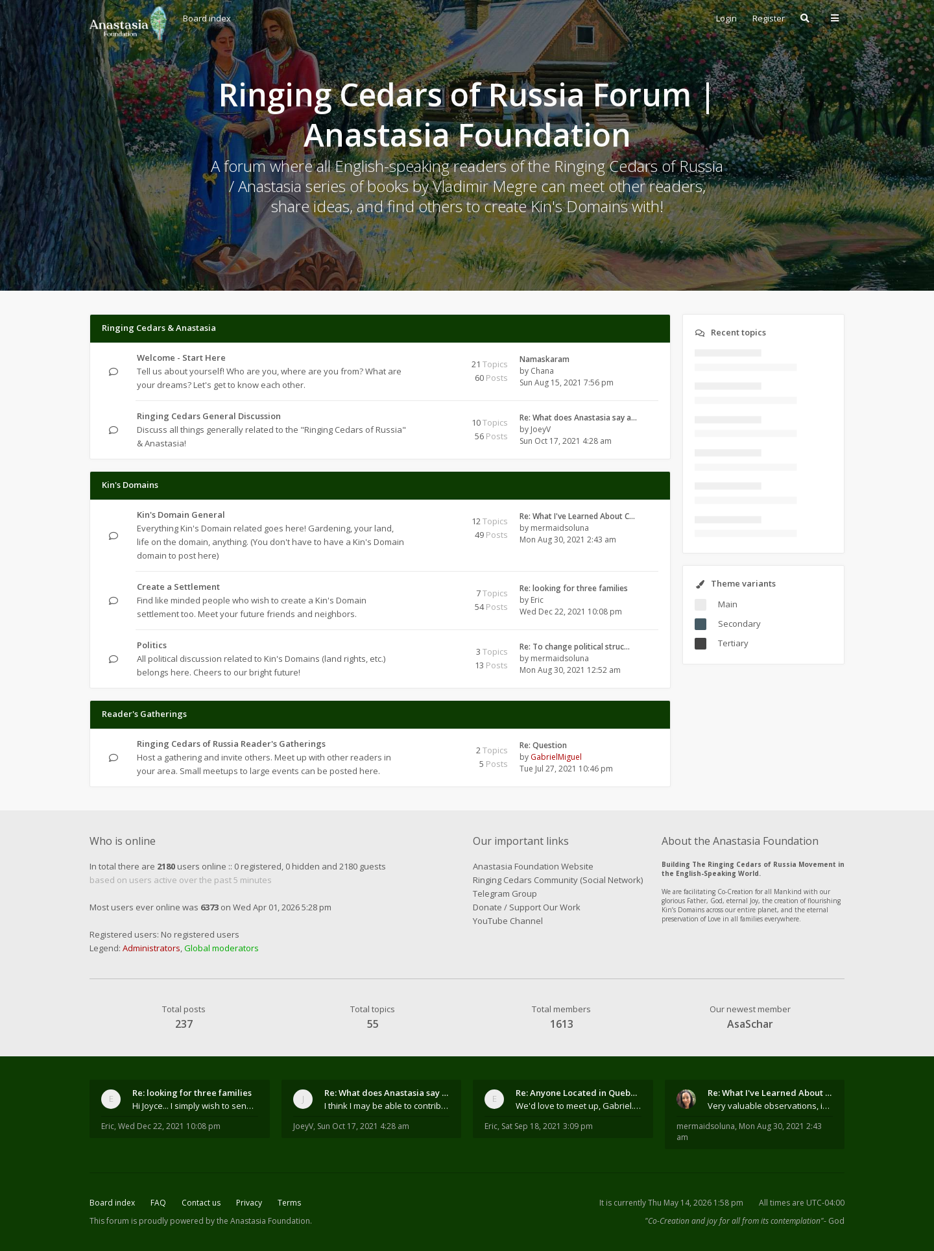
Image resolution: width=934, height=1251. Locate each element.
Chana (542, 370)
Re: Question (543, 745)
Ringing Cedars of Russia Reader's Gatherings (231, 743)
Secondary (739, 623)
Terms (289, 1202)
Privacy (249, 1202)
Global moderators (221, 948)
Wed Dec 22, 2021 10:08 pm (169, 1126)
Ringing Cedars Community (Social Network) (558, 880)
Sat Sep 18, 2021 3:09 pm (547, 1126)
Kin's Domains (130, 485)
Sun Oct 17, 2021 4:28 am (363, 1126)
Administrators (151, 948)
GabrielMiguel (556, 756)
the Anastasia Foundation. (264, 1220)
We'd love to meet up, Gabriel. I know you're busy (578, 1105)
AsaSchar (750, 1024)
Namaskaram (544, 359)
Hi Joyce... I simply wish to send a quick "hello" (195, 1105)
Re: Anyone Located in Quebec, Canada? (578, 1093)
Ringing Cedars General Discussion (209, 416)
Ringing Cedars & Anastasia (159, 328)
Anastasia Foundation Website (533, 866)
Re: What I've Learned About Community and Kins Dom (770, 1093)
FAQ (158, 1202)
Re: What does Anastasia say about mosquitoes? (387, 1093)
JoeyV (541, 429)
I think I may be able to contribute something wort (387, 1105)
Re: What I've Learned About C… (577, 516)
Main (727, 604)
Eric (537, 599)
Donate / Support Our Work (527, 907)
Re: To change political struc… (575, 646)
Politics (152, 645)
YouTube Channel (508, 921)
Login (726, 18)
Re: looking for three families (574, 588)
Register (768, 18)
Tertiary (733, 643)
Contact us (201, 1202)
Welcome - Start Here (181, 357)
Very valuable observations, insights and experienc (770, 1105)
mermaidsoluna (560, 527)
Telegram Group (505, 893)
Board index (112, 1202)
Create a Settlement (178, 586)
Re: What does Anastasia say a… (578, 417)
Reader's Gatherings (144, 714)
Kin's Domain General (181, 514)
